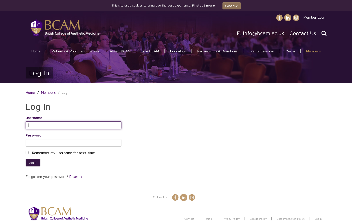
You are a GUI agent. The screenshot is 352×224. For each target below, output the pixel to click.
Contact (189, 218)
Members (313, 51)
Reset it (75, 177)
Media (290, 51)
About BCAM (120, 51)
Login (318, 218)
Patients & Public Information (75, 51)
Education (178, 51)
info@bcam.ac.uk (263, 33)
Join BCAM (150, 51)
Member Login (314, 17)
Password (34, 135)
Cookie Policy (258, 218)
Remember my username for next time (63, 153)
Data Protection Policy (291, 218)
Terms (208, 218)
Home (36, 51)
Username (34, 118)
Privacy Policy (231, 218)
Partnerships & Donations (217, 51)
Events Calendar (261, 51)
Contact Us (303, 33)
